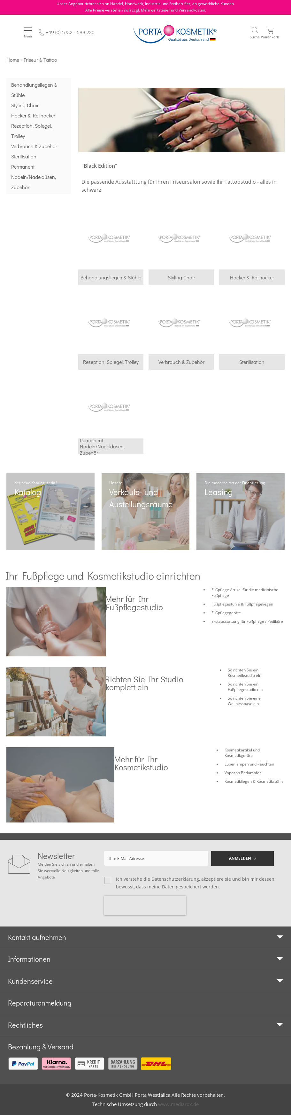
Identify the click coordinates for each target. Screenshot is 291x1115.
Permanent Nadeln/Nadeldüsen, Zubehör (33, 176)
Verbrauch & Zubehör (34, 146)
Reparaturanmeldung (39, 1002)
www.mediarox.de (178, 1104)
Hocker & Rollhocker (33, 115)
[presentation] (145, 905)
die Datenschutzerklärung (171, 879)
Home (12, 59)
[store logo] (175, 32)
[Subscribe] (242, 858)
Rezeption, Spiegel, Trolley (31, 130)
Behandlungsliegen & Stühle (34, 89)
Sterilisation (23, 156)
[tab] (145, 937)
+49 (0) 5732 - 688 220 (70, 32)
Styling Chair (25, 105)
